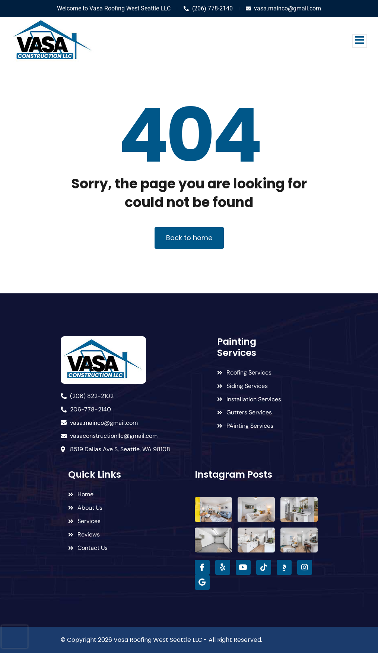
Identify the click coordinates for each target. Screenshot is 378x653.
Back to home (189, 237)
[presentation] (14, 636)
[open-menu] (359, 41)
